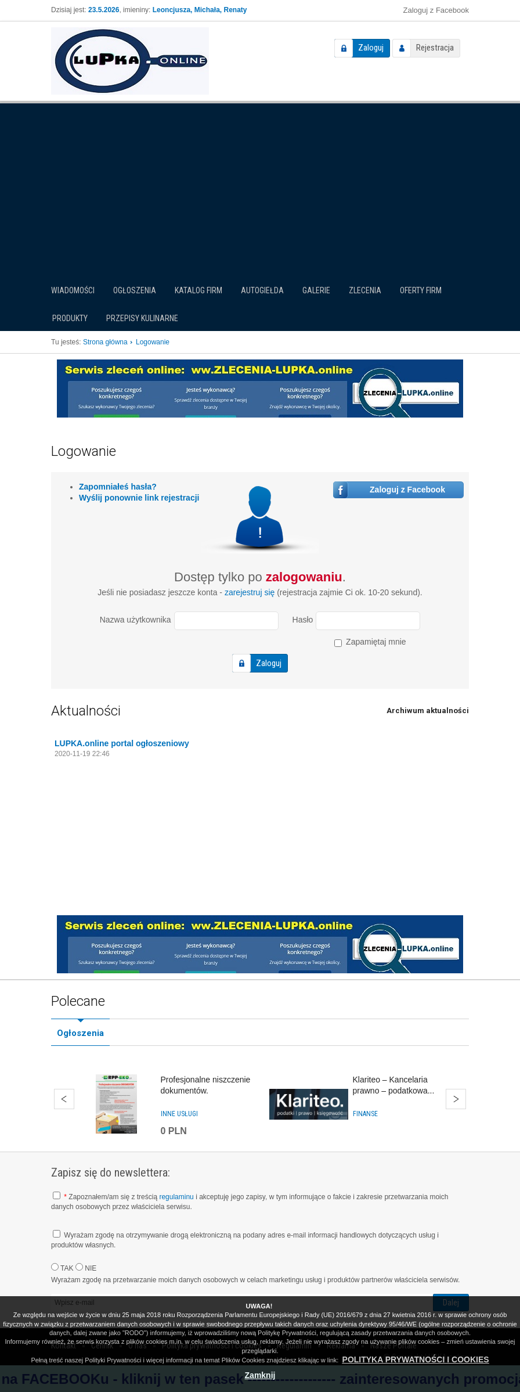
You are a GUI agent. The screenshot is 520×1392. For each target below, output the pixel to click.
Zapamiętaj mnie (370, 642)
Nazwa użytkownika (135, 619)
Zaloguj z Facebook (436, 10)
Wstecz (64, 1099)
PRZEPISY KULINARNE (142, 318)
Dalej (456, 1099)
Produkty (70, 318)
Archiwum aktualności (428, 710)
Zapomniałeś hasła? (118, 486)
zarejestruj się (250, 592)
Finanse (365, 1114)
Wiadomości (73, 290)
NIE (85, 1267)
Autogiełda (262, 290)
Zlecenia (365, 290)
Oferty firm (421, 290)
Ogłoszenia (134, 290)
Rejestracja (435, 47)
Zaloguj (371, 47)
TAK (62, 1267)
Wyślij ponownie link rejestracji (139, 497)
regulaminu (176, 1197)
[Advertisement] (260, 188)
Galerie (316, 290)
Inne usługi (179, 1114)
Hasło (302, 619)
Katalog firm (198, 290)
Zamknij (260, 1375)
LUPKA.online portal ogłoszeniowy (122, 743)
